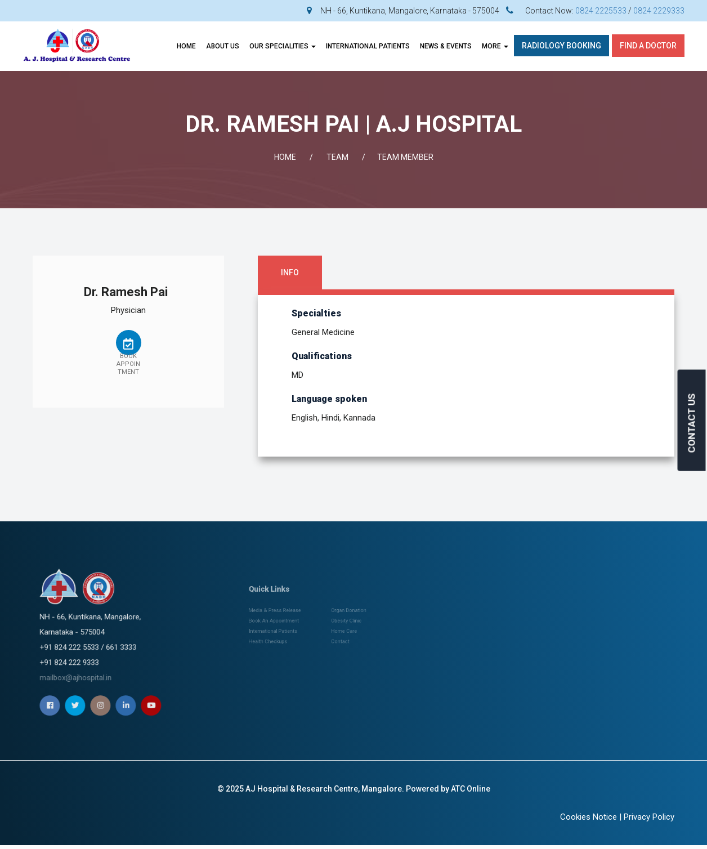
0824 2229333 (658, 10)
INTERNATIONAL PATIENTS (368, 46)
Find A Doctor (648, 45)
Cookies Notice (588, 817)
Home (186, 46)
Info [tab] (290, 272)
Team (337, 157)
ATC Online (470, 788)
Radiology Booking (561, 45)
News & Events (446, 46)
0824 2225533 (601, 10)
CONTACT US (691, 423)
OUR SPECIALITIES (282, 46)
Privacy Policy (649, 817)
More (495, 46)
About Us (222, 46)
